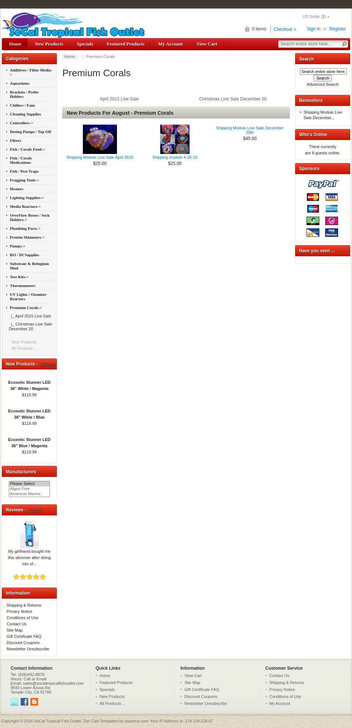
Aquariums (19, 83)
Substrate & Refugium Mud (29, 265)
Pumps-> (17, 246)
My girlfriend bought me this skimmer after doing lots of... (29, 555)
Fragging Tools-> (24, 180)
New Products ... (26, 342)
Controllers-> (21, 123)
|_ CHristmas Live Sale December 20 (30, 326)
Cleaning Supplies (25, 114)
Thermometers (23, 285)
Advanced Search (323, 84)
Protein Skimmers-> (27, 237)
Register (337, 29)
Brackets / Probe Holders (24, 94)
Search (306, 59)
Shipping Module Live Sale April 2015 (99, 157)
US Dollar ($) (314, 16)
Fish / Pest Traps (24, 171)
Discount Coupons (23, 642)
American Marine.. (29, 494)
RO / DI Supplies (24, 255)
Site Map (14, 630)
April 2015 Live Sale (119, 99)
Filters (15, 140)
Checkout (283, 29)
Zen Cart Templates (100, 721)
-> (26, 307)
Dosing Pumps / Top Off (30, 131)
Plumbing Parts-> (25, 228)
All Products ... (24, 348)
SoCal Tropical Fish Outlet (57, 721)
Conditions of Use (22, 617)
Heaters (16, 189)
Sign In (313, 29)
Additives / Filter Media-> (31, 72)
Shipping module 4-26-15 (174, 157)
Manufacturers (21, 471)
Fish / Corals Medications (21, 160)
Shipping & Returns (24, 605)
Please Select (29, 483)
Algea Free (29, 489)
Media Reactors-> (25, 206)
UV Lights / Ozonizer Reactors (28, 296)
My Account (170, 44)
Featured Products (125, 44)
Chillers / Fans (22, 105)
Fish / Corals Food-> (27, 149)
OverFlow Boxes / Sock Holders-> (30, 217)
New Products (49, 44)
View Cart (207, 44)
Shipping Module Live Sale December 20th (249, 130)
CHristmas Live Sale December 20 (233, 99)
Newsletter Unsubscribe (28, 649)
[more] (46, 364)
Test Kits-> (19, 277)
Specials (85, 44)
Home (15, 44)
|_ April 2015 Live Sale (30, 316)
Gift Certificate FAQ (24, 636)
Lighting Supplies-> (27, 197)
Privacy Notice (19, 611)
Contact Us (16, 624)
